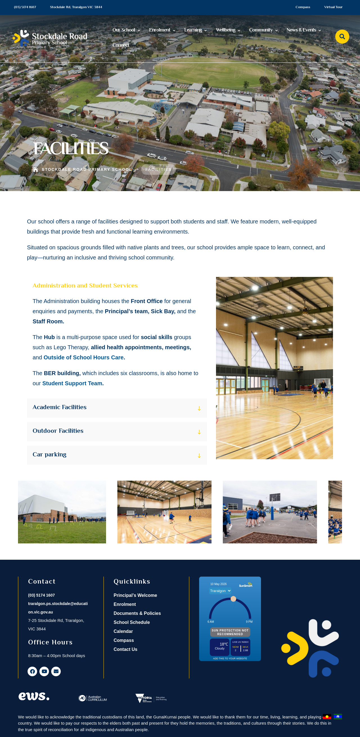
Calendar (123, 631)
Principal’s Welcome (135, 595)
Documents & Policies (137, 613)
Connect (120, 46)
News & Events (301, 30)
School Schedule (132, 622)
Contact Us (125, 649)
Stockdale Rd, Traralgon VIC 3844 (76, 7)
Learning (193, 30)
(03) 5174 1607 (25, 7)
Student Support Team (72, 383)
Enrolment (159, 30)
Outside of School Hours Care (83, 357)
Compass (303, 7)
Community (261, 30)
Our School (123, 30)
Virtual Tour (333, 7)
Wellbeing (225, 30)
